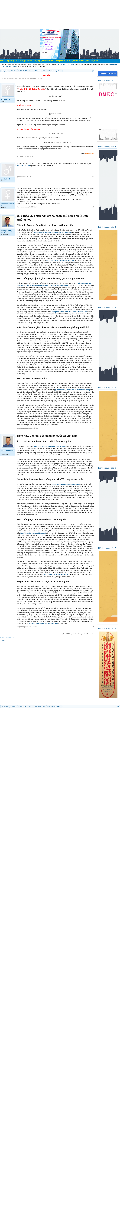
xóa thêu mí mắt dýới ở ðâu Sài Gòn (56, 574)
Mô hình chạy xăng (15, 78)
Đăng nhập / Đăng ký (108, 73)
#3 (93, 207)
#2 (93, 177)
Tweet (2, 641)
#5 (93, 627)
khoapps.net (32, 78)
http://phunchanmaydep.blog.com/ (33, 533)
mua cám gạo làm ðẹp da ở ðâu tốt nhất (43, 623)
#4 (93, 428)
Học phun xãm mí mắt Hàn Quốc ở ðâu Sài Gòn (69, 312)
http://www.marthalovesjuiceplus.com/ (66, 484)
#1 (93, 156)
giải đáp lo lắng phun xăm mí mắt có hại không (72, 390)
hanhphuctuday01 (7, 205)
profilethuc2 (5, 179)
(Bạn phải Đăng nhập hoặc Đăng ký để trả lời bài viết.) (78, 634)
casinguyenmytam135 (7, 231)
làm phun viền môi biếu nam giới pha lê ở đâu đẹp (52, 232)
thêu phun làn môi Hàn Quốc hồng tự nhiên (50, 446)
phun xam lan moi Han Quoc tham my (60, 260)
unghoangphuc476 (7, 451)
